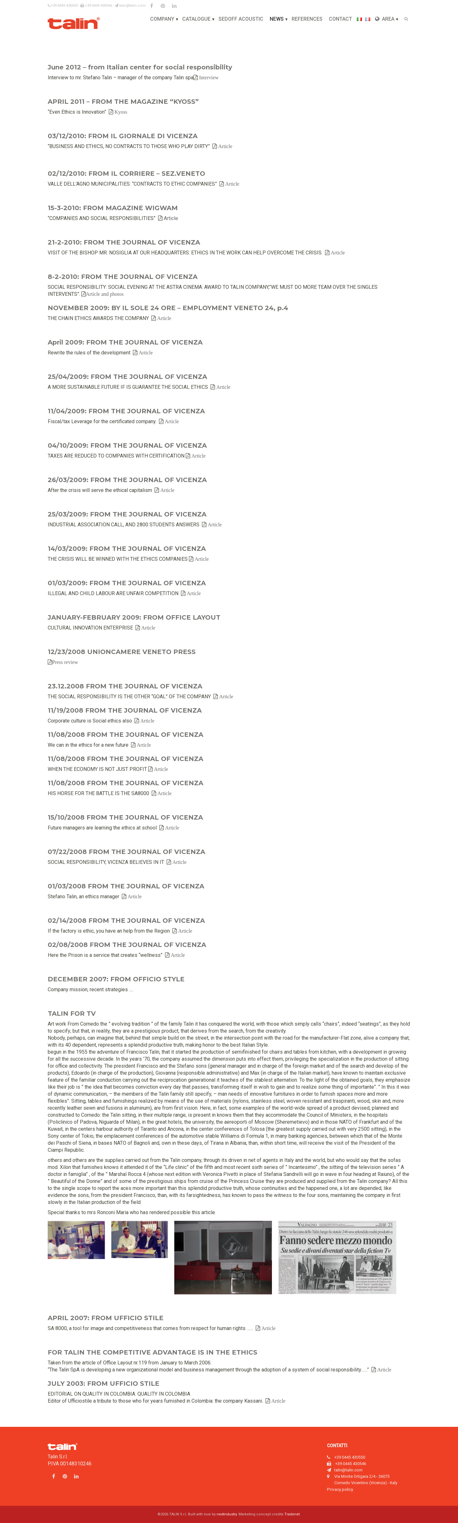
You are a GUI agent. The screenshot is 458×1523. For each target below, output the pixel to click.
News (277, 19)
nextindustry (227, 1514)
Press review (65, 662)
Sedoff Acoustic (241, 19)
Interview (208, 77)
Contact (340, 19)
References (307, 19)
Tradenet (292, 1514)
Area (384, 19)
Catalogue (196, 19)
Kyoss (120, 111)
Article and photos (104, 293)
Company (162, 19)
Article (224, 146)
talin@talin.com (130, 6)
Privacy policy (340, 1489)
